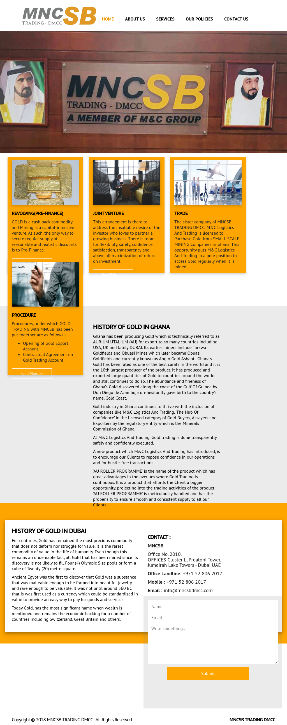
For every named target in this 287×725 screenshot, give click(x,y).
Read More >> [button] (113, 274)
